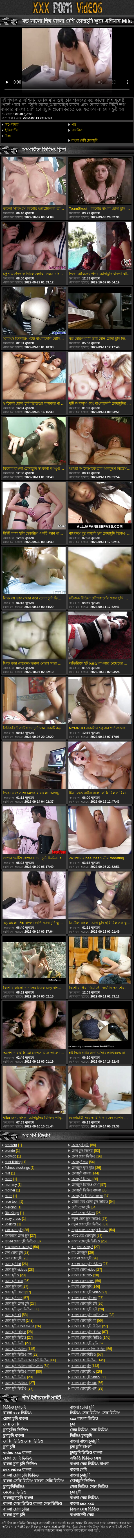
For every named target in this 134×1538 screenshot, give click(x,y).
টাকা (8, 136)
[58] (16, 1315)
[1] (13, 1145)
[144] (85, 1173)
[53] (86, 1151)
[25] (17, 1281)
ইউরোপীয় (11, 130)
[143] (85, 1366)
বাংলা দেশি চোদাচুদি (85, 140)
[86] (30, 1360)
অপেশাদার (12, 125)
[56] (22, 1247)
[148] (19, 1321)
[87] (23, 1241)
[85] (90, 1190)
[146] (86, 1287)
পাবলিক (77, 130)
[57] (17, 1298)
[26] (16, 1264)
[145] (20, 1349)
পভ (74, 125)
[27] (20, 1236)
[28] (17, 1230)
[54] (27, 1366)
